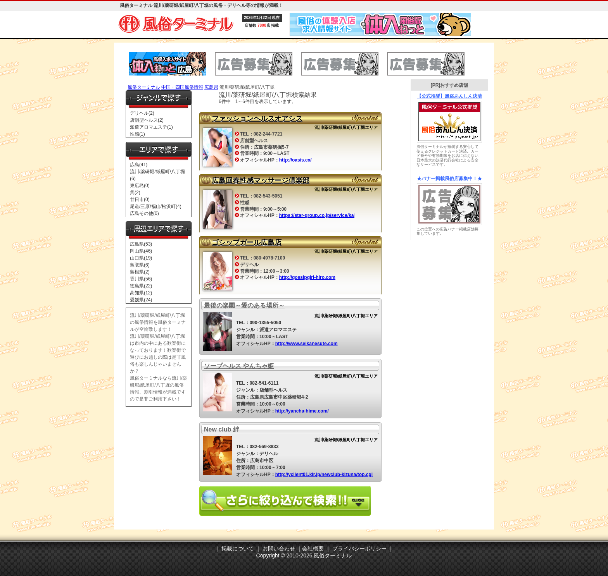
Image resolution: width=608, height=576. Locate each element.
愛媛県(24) (141, 300)
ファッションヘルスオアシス (257, 118)
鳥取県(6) (140, 265)
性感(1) (137, 134)
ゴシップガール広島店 (247, 242)
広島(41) (138, 164)
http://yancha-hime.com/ (302, 411)
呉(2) (135, 192)
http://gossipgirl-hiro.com (307, 277)
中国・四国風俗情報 (182, 87)
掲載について (237, 548)
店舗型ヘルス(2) (147, 120)
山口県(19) (141, 258)
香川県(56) (141, 279)
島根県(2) (140, 272)
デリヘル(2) (142, 113)
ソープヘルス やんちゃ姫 (239, 366)
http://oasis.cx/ (295, 160)
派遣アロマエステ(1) (151, 127)
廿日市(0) (140, 199)
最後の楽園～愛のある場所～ (244, 305)
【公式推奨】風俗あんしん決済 (449, 96)
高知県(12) (141, 293)
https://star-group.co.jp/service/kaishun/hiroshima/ (335, 215)
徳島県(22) (141, 286)
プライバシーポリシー (359, 548)
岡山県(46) (141, 251)
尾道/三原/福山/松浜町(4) (155, 206)
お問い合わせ (279, 548)
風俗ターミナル (144, 87)
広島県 (211, 87)
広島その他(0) (144, 213)
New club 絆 (221, 429)
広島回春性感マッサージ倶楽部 (260, 180)
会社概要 (313, 548)
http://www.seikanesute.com (306, 343)
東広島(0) (140, 185)
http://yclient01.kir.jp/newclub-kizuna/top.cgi (324, 474)
